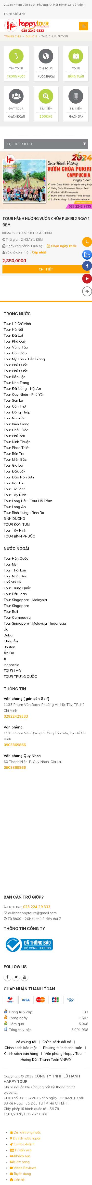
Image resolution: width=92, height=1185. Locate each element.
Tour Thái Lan (15, 570)
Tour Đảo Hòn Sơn (19, 477)
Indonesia (11, 665)
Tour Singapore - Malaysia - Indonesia (35, 623)
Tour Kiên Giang (16, 424)
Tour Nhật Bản (15, 576)
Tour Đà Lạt (13, 335)
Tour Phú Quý (15, 341)
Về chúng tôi (26, 1042)
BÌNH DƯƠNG (14, 518)
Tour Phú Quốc (15, 365)
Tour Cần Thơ (15, 406)
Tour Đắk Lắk (14, 471)
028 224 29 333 (36, 907)
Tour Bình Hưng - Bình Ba (24, 512)
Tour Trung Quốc (17, 588)
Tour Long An (15, 507)
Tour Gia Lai (13, 465)
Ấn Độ (9, 653)
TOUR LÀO (12, 670)
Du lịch (31, 36)
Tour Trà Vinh (15, 489)
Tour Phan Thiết (16, 447)
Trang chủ (12, 36)
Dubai (8, 635)
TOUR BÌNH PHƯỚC (19, 536)
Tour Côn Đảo (15, 353)
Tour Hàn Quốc (16, 558)
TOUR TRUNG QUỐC (20, 676)
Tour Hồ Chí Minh (17, 323)
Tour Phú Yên (14, 436)
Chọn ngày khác (62, 246)
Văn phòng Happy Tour (64, 1053)
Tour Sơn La (13, 400)
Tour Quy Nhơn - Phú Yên (24, 394)
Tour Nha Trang (16, 382)
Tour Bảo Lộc (14, 377)
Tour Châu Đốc (16, 430)
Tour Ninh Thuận (17, 442)
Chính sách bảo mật (21, 1047)
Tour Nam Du (14, 418)
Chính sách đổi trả (56, 1042)
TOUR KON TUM (17, 524)
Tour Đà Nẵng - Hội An (22, 388)
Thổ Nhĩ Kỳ (12, 582)
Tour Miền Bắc (15, 459)
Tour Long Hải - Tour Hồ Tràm (28, 501)
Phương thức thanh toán (62, 1047)
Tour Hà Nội (13, 329)
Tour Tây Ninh (15, 495)
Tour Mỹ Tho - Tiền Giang (24, 359)
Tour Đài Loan (15, 594)
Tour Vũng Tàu (16, 347)
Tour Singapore (16, 605)
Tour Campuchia (17, 617)
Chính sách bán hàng (21, 1053)
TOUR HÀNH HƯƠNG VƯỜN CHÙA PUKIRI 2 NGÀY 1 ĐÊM (46, 222)
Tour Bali (11, 611)
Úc (6, 629)
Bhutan (9, 647)
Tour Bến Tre (14, 453)
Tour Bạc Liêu (15, 483)
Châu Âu (11, 641)
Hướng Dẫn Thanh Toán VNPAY (46, 1059)
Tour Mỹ (10, 564)
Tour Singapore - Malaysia (25, 600)
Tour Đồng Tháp (17, 412)
